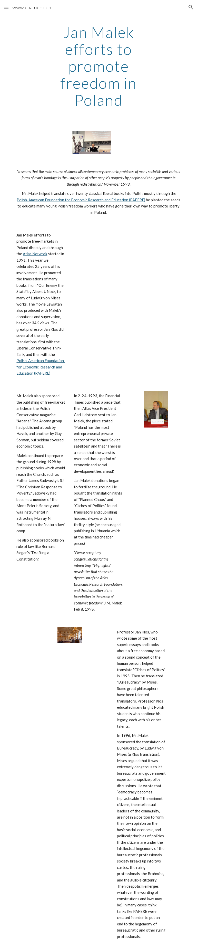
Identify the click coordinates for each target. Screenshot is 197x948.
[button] (6, 7)
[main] (98, 66)
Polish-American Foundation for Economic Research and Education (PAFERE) (81, 200)
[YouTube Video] (105, 249)
